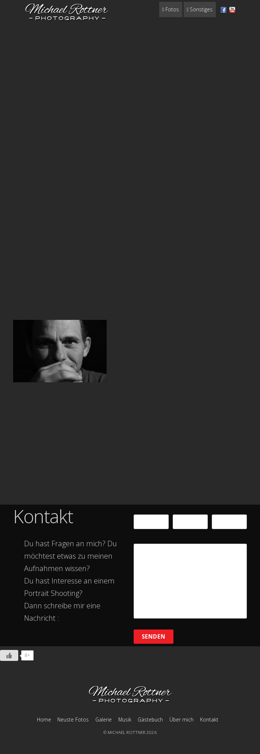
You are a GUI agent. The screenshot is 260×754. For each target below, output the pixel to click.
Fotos (170, 9)
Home (44, 719)
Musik (124, 719)
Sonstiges (200, 9)
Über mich (181, 719)
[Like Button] (9, 655)
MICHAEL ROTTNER (126, 732)
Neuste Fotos (73, 719)
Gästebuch (150, 719)
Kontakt (209, 719)
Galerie (103, 719)
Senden (154, 636)
